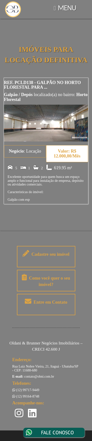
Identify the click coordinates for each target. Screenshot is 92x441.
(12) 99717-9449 (25, 390)
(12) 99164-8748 (25, 396)
